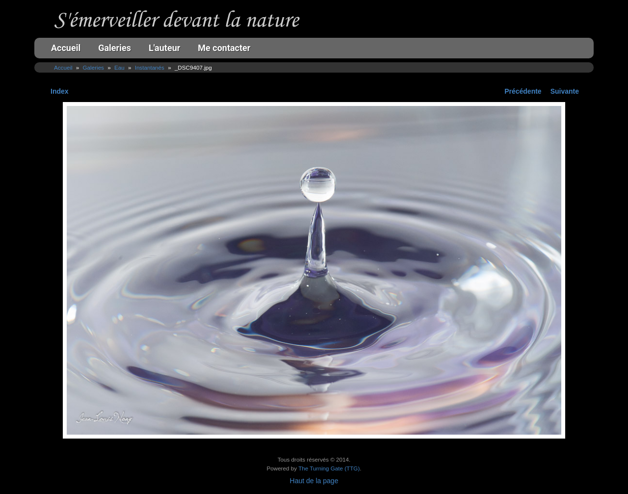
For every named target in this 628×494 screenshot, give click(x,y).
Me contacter (224, 48)
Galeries (114, 48)
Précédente (522, 91)
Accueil (65, 48)
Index (60, 91)
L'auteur (164, 48)
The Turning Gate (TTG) (329, 468)
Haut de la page (314, 481)
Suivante (564, 91)
